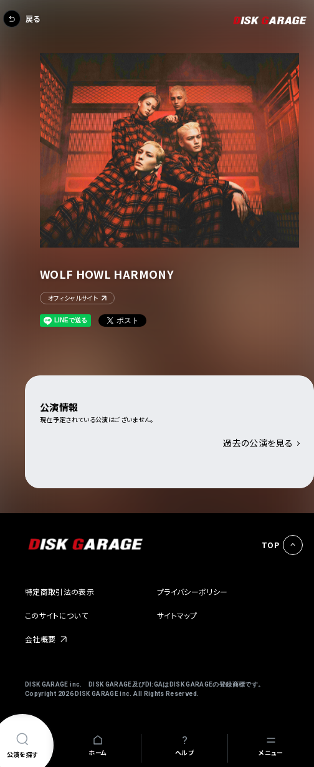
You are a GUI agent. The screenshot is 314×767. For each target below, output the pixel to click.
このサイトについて (56, 615)
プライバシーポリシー (192, 591)
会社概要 (40, 639)
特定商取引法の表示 (59, 591)
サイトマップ (177, 615)
